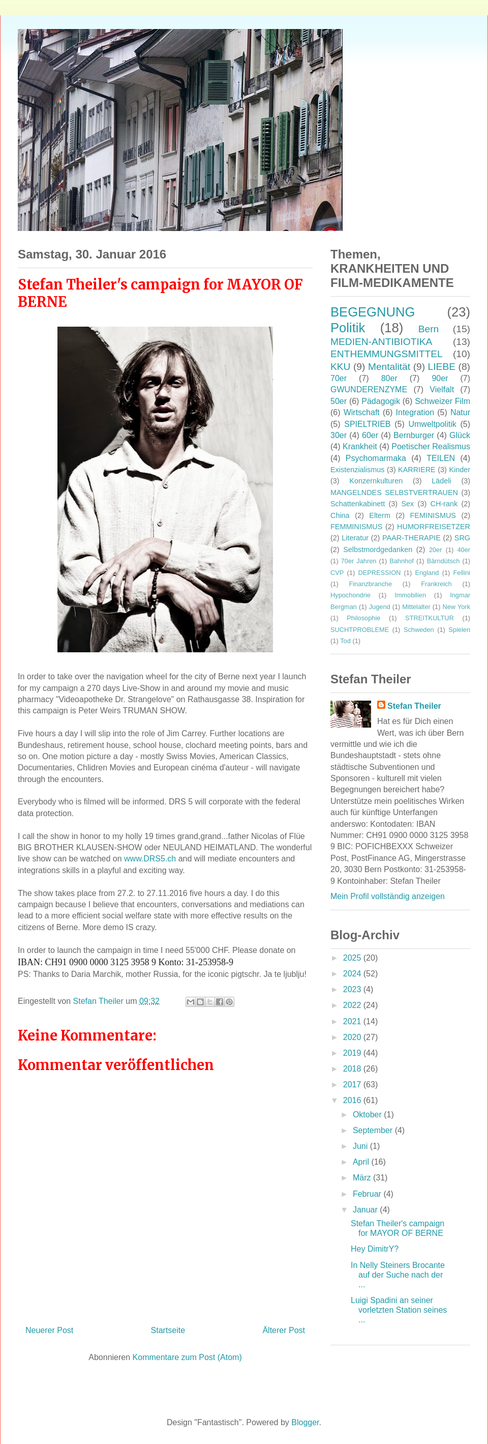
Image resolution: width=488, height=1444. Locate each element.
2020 (353, 1037)
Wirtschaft (362, 412)
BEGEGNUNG (372, 312)
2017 (353, 1084)
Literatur (355, 538)
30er (338, 435)
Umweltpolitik (432, 424)
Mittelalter (416, 607)
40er (463, 550)
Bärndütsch (443, 561)
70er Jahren (359, 561)
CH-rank (444, 504)
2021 (353, 1021)
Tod (345, 641)
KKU (340, 366)
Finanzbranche (370, 584)
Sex (407, 504)
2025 (353, 958)
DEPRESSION (379, 572)
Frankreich (436, 584)
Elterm (379, 515)
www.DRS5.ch (150, 858)
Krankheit (360, 446)
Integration (415, 412)
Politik (347, 328)
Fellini (461, 572)
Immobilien (410, 595)
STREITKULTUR (429, 618)
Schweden (419, 629)
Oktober (368, 1114)
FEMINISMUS (433, 515)
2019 (353, 1053)
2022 (353, 1005)
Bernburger (413, 435)
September (374, 1130)
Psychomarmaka (376, 458)
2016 (353, 1100)
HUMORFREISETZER (433, 527)
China (340, 515)
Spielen (459, 629)
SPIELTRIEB (367, 424)
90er (440, 378)
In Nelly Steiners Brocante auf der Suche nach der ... (398, 1275)
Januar (366, 1209)
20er (435, 550)
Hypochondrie (350, 595)
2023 (353, 989)
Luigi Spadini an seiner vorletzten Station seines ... (399, 1310)
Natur (460, 412)
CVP (337, 572)
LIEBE (441, 366)
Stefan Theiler (414, 706)
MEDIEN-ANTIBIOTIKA (381, 341)
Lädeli (441, 481)
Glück (459, 435)
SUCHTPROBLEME (359, 629)
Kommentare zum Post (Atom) (187, 1357)
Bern (428, 329)
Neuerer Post (49, 1330)
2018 (353, 1068)
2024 (353, 973)
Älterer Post (283, 1330)
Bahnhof (401, 561)
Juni (361, 1146)
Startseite (168, 1330)
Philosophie (363, 618)
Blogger (305, 1422)
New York (457, 607)
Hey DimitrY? (375, 1249)
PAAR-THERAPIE (411, 538)
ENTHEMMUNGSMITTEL (386, 354)
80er (389, 378)
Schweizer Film (442, 401)
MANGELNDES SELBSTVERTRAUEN (394, 492)
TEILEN (440, 458)
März (363, 1177)
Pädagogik (380, 401)
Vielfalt (442, 389)
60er (370, 435)
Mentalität (389, 366)
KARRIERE (417, 470)
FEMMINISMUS (356, 527)
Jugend (379, 607)
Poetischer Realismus (430, 446)
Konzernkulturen (376, 481)
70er (338, 378)
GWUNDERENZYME (368, 389)
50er (338, 401)
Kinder (459, 470)
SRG (462, 538)
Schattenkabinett (357, 504)
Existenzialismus (357, 470)
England (427, 572)
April (362, 1162)
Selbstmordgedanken (377, 549)
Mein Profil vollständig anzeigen (387, 896)
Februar (368, 1194)
